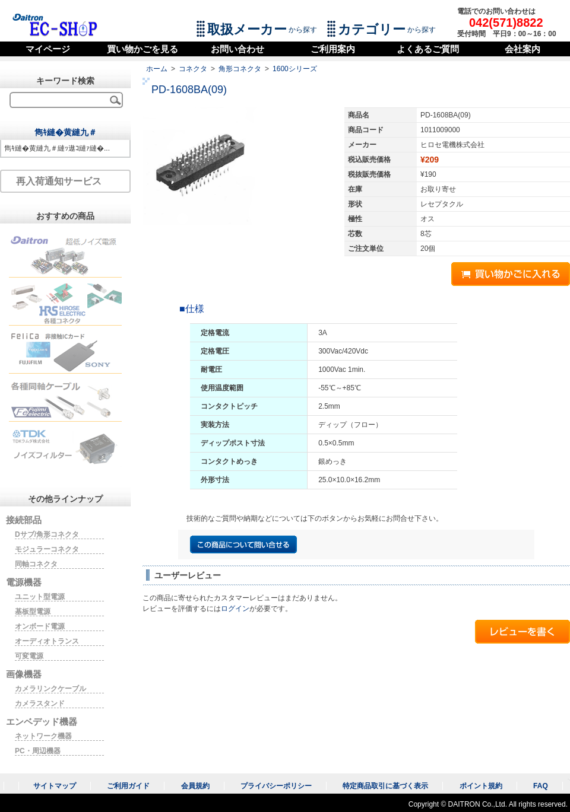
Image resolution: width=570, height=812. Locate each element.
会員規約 (195, 786)
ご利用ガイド (128, 786)
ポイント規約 (480, 786)
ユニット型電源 (40, 597)
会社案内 (522, 49)
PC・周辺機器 (38, 751)
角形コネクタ (239, 69)
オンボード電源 (40, 626)
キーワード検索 (65, 80)
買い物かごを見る (142, 49)
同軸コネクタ (36, 564)
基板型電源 (32, 611)
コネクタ (193, 69)
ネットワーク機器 (43, 736)
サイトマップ (54, 786)
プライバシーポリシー (276, 786)
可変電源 (29, 656)
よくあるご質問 (428, 49)
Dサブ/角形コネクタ (47, 534)
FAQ (540, 786)
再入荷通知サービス (59, 181)
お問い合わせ (237, 49)
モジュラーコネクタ (47, 549)
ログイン (235, 608)
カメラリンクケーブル (50, 688)
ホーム (156, 69)
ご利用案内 (333, 49)
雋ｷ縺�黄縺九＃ (65, 132)
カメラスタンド (40, 703)
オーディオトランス (47, 641)
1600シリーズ (295, 69)
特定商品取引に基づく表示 (385, 786)
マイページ (48, 49)
